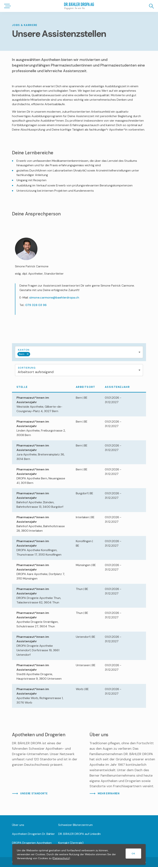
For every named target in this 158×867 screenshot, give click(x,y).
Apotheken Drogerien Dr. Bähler (33, 834)
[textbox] (41, 354)
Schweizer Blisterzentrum (75, 825)
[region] (79, 545)
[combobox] (79, 352)
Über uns (18, 825)
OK (133, 853)
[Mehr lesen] (44, 763)
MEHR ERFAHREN (108, 793)
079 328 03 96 (36, 305)
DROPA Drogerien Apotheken (32, 843)
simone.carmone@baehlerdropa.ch (54, 297)
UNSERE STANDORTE (34, 793)
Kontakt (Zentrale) (70, 843)
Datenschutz (61, 858)
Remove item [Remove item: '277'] (27, 354)
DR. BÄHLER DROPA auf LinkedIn (79, 834)
